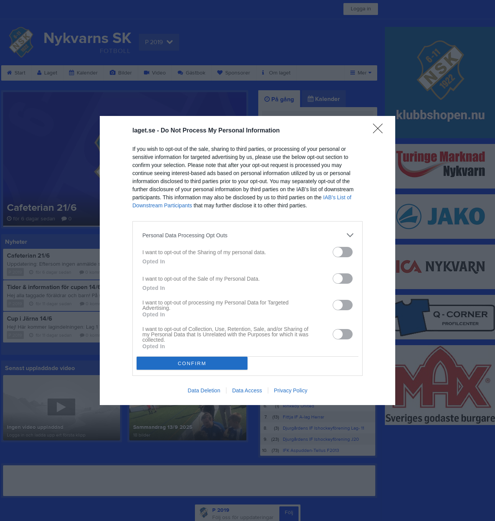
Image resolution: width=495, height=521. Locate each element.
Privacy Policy (290, 390)
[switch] (343, 252)
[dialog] (247, 260)
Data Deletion (204, 390)
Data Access (247, 390)
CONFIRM (192, 363)
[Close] (380, 131)
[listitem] (247, 235)
